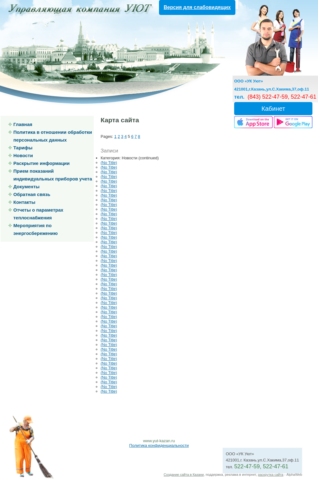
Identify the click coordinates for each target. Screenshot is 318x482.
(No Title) (109, 162)
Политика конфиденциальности (159, 445)
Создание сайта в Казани (184, 474)
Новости (23, 155)
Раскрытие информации (41, 163)
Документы (26, 186)
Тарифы (22, 147)
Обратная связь (31, 194)
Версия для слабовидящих (197, 7)
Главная (22, 124)
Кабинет (273, 108)
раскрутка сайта (270, 474)
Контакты (24, 202)
